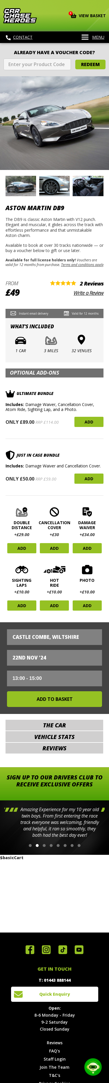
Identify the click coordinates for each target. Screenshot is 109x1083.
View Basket (88, 15)
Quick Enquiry (54, 994)
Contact (19, 37)
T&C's (54, 1075)
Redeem (90, 64)
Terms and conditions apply (82, 264)
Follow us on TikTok (62, 949)
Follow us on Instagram (46, 949)
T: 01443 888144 (55, 980)
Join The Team (54, 1067)
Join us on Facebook (30, 949)
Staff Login (55, 1059)
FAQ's (54, 1051)
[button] (30, 845)
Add (89, 422)
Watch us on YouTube (79, 949)
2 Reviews (91, 283)
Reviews (54, 1042)
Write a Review (88, 292)
